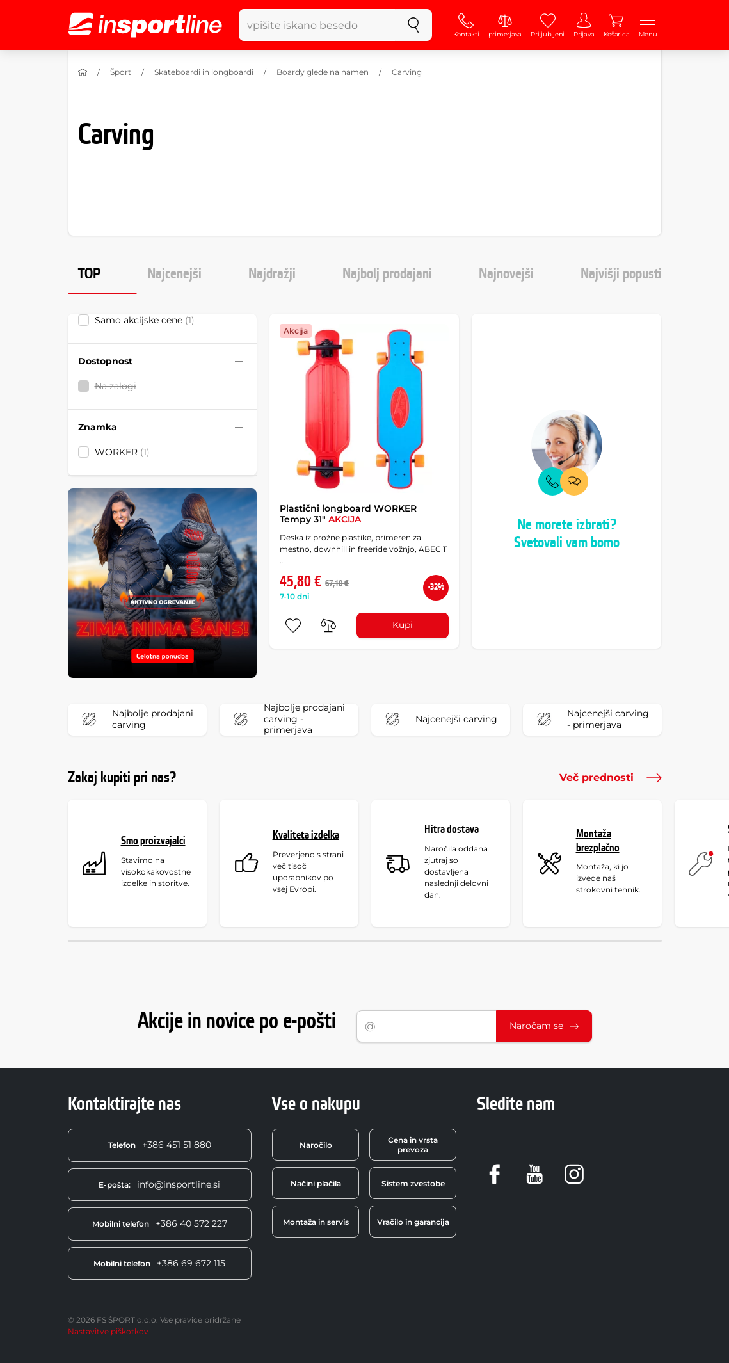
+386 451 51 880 (159, 1144)
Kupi (402, 625)
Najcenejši (174, 274)
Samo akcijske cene (145, 320)
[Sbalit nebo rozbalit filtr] (238, 361)
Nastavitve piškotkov (108, 1331)
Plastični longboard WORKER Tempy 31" (348, 514)
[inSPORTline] (145, 25)
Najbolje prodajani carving (134, 719)
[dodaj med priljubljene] (293, 625)
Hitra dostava (451, 829)
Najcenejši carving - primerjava (590, 719)
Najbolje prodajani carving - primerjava (286, 720)
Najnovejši (506, 274)
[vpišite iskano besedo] (317, 25)
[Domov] (82, 72)
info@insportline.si (159, 1184)
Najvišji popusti (621, 274)
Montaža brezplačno (598, 841)
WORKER (122, 452)
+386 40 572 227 (159, 1223)
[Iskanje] (413, 25)
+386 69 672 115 (159, 1263)
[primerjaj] (328, 625)
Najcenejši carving (438, 719)
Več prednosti (610, 778)
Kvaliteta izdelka (306, 835)
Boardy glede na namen (322, 72)
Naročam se (544, 1025)
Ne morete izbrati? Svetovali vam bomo (567, 534)
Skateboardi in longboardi (203, 72)
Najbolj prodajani (387, 274)
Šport (120, 72)
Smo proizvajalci (153, 841)
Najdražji (272, 274)
